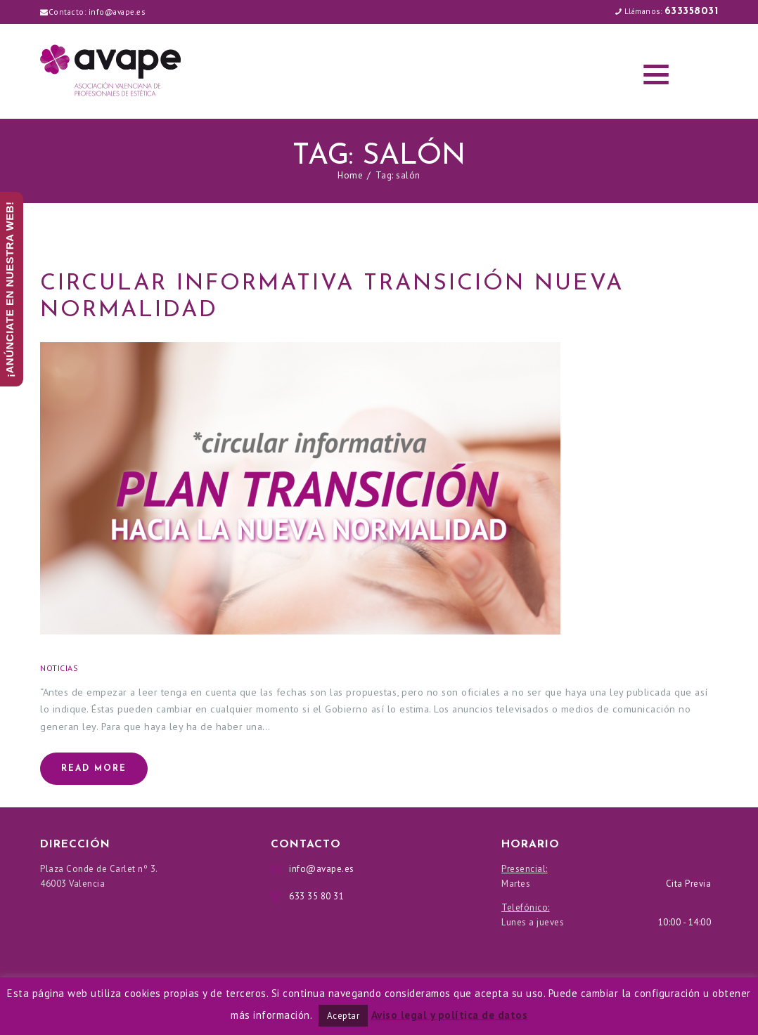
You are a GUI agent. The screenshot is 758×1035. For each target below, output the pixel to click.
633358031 (691, 11)
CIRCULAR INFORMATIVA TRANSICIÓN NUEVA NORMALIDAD (332, 297)
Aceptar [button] (343, 1016)
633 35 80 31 (316, 896)
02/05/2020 (114, 668)
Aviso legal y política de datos (449, 1015)
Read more (94, 768)
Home (350, 175)
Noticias (59, 668)
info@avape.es (117, 12)
